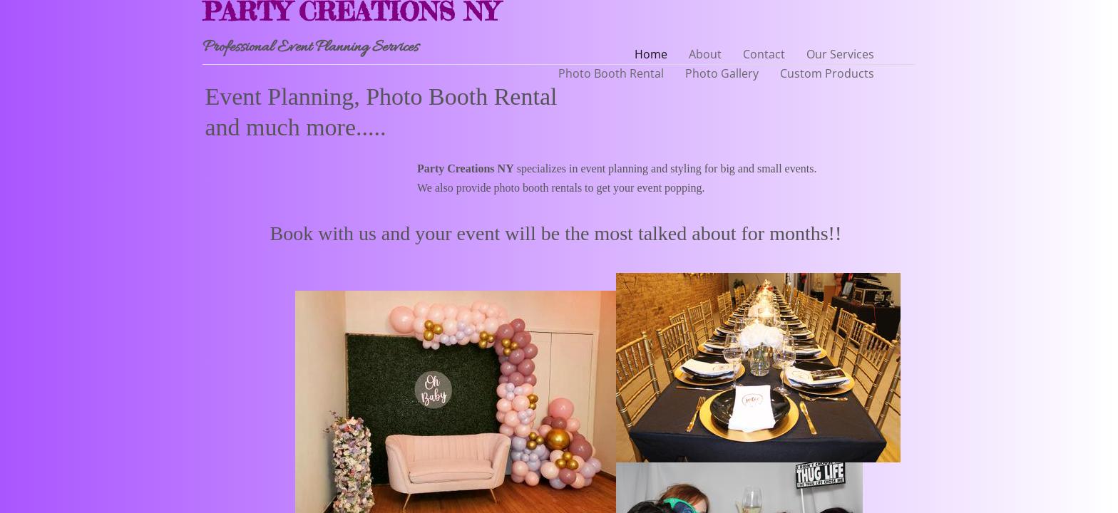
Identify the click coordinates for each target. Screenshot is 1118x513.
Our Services (840, 54)
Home (651, 54)
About (705, 54)
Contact (764, 54)
